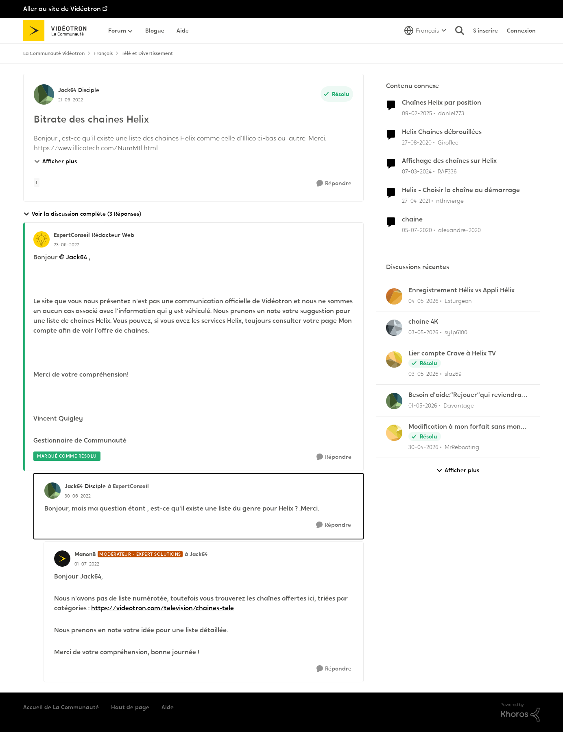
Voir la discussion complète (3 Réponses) (82, 214)
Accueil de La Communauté (61, 707)
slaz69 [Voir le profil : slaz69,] (453, 373)
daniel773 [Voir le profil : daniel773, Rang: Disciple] (451, 113)
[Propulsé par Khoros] (520, 712)
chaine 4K (423, 322)
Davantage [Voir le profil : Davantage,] (458, 405)
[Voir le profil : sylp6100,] (394, 328)
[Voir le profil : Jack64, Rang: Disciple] (44, 94)
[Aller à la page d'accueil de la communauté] (57, 30)
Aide (167, 707)
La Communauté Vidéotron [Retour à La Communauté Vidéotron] (54, 53)
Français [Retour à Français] (103, 53)
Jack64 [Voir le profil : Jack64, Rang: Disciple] (67, 90)
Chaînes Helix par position (441, 103)
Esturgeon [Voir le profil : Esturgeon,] (458, 300)
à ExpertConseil (128, 486)
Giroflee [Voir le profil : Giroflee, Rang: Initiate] (448, 142)
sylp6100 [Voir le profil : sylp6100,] (456, 332)
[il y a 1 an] (417, 113)
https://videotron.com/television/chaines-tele (162, 608)
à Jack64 (196, 554)
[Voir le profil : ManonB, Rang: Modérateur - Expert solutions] (62, 558)
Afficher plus (55, 161)
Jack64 (76, 257)
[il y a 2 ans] (417, 171)
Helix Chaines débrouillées (442, 132)
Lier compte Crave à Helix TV (452, 353)
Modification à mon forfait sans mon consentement (464, 427)
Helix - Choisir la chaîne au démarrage (461, 190)
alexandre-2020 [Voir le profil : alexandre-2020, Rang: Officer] (459, 230)
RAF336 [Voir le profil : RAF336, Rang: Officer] (447, 171)
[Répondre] (334, 183)
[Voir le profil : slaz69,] (394, 359)
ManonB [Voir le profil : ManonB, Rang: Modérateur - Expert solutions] (85, 554)
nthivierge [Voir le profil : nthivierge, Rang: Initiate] (450, 200)
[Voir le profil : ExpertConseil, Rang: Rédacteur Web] (41, 239)
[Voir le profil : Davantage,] (394, 401)
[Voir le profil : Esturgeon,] (394, 296)
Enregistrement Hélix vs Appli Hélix (461, 290)
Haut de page (130, 707)
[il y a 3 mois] (423, 300)
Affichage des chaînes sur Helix (449, 161)
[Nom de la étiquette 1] (36, 182)
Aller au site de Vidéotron (62, 8)
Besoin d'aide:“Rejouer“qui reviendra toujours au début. (465, 395)
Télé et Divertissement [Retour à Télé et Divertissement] (147, 53)
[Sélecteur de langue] (425, 30)
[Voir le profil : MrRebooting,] (394, 433)
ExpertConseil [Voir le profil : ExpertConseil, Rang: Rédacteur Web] (72, 235)
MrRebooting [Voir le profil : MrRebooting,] (462, 447)
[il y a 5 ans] (417, 142)
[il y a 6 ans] (417, 230)
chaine (412, 219)
